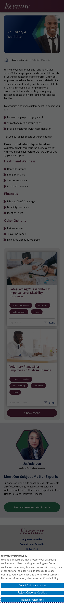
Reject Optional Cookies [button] (32, 592)
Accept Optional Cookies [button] (32, 585)
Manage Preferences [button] (32, 600)
